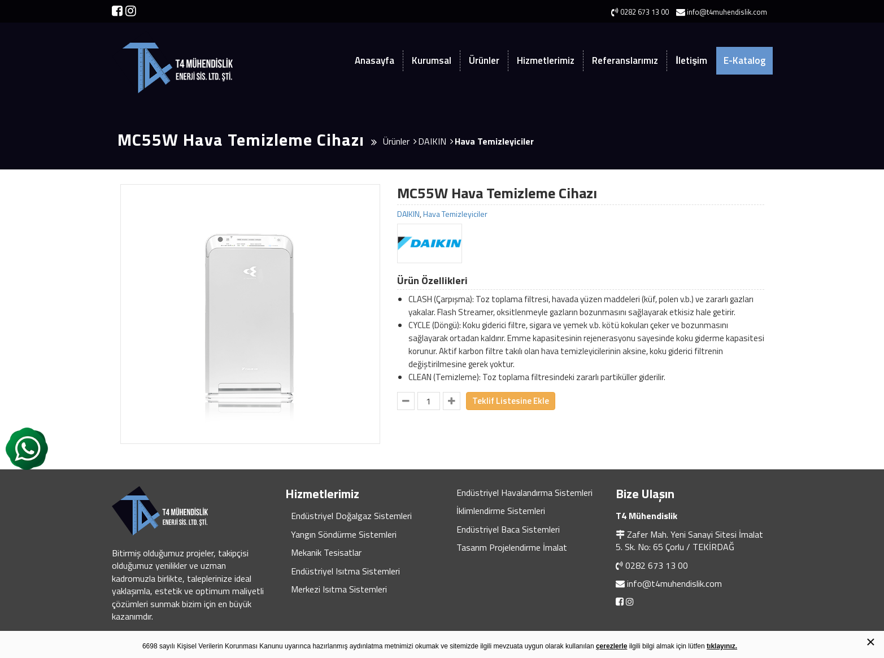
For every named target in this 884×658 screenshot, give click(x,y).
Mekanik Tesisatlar (326, 552)
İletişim (691, 60)
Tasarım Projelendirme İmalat (511, 547)
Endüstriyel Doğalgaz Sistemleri (351, 515)
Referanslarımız (625, 60)
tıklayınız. (722, 646)
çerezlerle (611, 646)
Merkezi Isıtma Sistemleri (339, 589)
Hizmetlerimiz (545, 60)
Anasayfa (374, 60)
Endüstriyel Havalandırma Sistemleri (524, 492)
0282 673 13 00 (656, 565)
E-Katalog (744, 60)
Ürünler (484, 60)
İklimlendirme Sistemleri (500, 510)
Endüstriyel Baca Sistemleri (508, 529)
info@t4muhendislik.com (674, 583)
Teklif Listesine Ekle (510, 400)
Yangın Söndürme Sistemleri (344, 534)
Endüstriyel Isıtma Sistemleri (345, 571)
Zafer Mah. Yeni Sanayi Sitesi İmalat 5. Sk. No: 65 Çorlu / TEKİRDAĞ (689, 541)
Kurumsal (431, 60)
